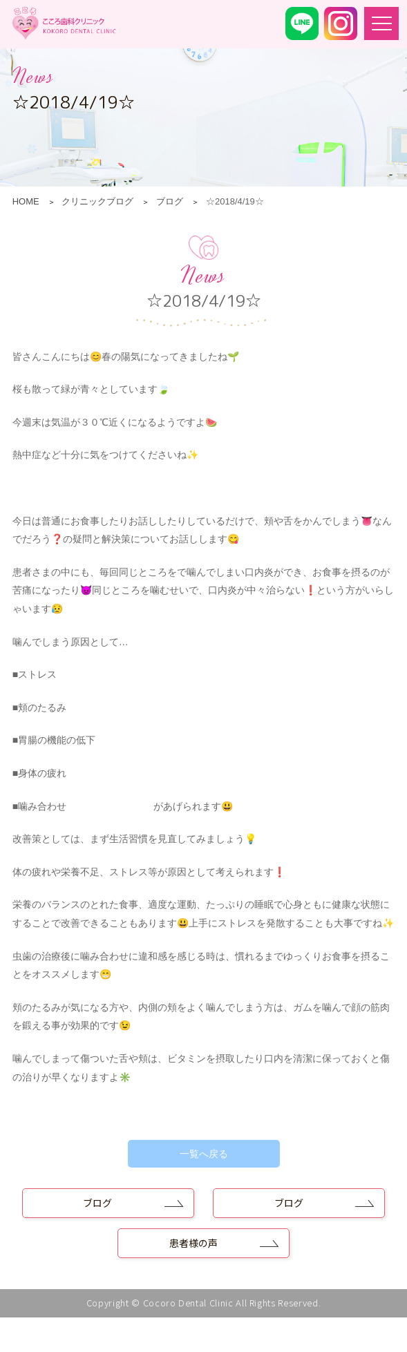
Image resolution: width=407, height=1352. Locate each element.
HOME (25, 201)
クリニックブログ (97, 201)
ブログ (169, 201)
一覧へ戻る (204, 1153)
